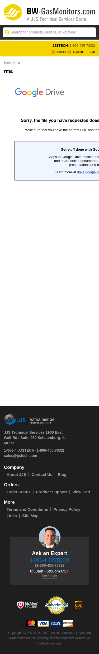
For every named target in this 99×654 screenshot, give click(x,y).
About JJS (16, 474)
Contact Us (41, 474)
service (58, 51)
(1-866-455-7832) (81, 45)
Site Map (30, 515)
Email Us (49, 576)
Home (8, 63)
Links (12, 515)
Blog (62, 474)
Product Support (51, 492)
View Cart (81, 492)
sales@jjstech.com (20, 455)
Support (75, 51)
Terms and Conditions (27, 509)
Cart (89, 51)
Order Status (19, 492)
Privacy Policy (66, 509)
